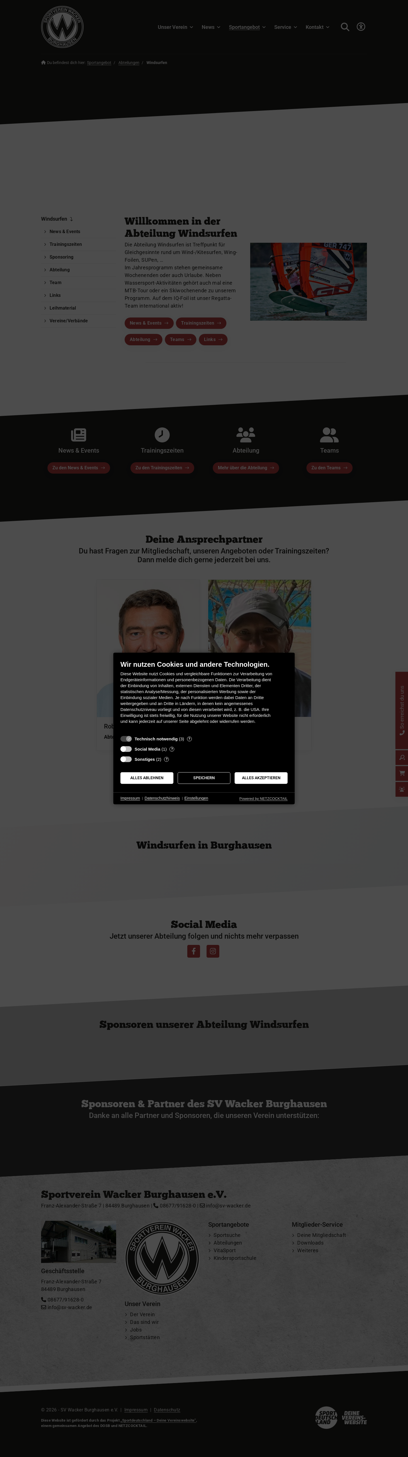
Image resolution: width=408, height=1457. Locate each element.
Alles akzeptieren (261, 778)
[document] (204, 696)
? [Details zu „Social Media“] (172, 749)
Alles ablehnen (146, 778)
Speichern (204, 778)
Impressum (130, 798)
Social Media (147, 749)
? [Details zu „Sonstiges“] (166, 759)
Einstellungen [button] (196, 798)
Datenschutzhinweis (162, 798)
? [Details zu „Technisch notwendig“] (189, 739)
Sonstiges (145, 759)
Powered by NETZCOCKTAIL (263, 798)
